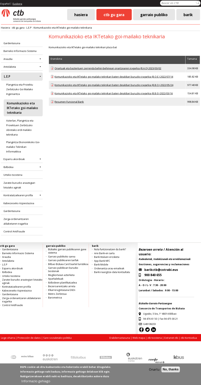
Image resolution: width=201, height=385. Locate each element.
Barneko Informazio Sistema (19, 51)
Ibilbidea (8, 167)
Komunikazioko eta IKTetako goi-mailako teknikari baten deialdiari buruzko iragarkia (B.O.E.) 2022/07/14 (114, 76)
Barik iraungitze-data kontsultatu (112, 272)
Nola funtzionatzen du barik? (110, 249)
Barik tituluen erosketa (106, 257)
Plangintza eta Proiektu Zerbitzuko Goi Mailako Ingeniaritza (19, 89)
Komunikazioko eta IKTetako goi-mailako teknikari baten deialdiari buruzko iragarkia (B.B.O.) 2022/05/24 (114, 85)
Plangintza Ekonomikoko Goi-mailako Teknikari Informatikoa (23, 146)
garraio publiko (154, 14)
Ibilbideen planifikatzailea (62, 282)
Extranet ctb (171, 338)
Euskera (17, 3)
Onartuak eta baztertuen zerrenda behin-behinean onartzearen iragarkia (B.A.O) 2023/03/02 (108, 68)
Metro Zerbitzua (57, 294)
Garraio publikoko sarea (61, 256)
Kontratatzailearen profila (18, 195)
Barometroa (55, 297)
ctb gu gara (114, 14)
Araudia (7, 59)
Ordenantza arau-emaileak (109, 268)
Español (5, 3)
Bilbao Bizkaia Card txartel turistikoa (68, 264)
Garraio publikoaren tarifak (63, 260)
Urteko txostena (12, 175)
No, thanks (171, 371)
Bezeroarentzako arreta (61, 286)
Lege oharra (8, 338)
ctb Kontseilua (189, 338)
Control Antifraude (14, 231)
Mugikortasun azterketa (61, 275)
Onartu (154, 372)
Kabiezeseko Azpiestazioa (18, 203)
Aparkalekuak (55, 278)
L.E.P (29, 27)
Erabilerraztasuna (119, 338)
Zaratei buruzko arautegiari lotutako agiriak (19, 185)
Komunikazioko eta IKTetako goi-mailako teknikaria (63, 27)
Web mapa (139, 338)
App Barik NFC (102, 260)
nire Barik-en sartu (104, 253)
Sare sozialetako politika (57, 338)
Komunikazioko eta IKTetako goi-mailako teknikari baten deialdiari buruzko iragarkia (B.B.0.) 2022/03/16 (114, 93)
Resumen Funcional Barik (69, 101)
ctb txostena (154, 338)
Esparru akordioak (14, 159)
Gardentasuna (11, 43)
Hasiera (81, 14)
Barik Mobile (101, 264)
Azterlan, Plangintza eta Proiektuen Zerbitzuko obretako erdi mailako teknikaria (19, 127)
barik (188, 14)
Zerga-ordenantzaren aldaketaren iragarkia (16, 221)
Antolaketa (9, 66)
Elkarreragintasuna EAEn (61, 290)
